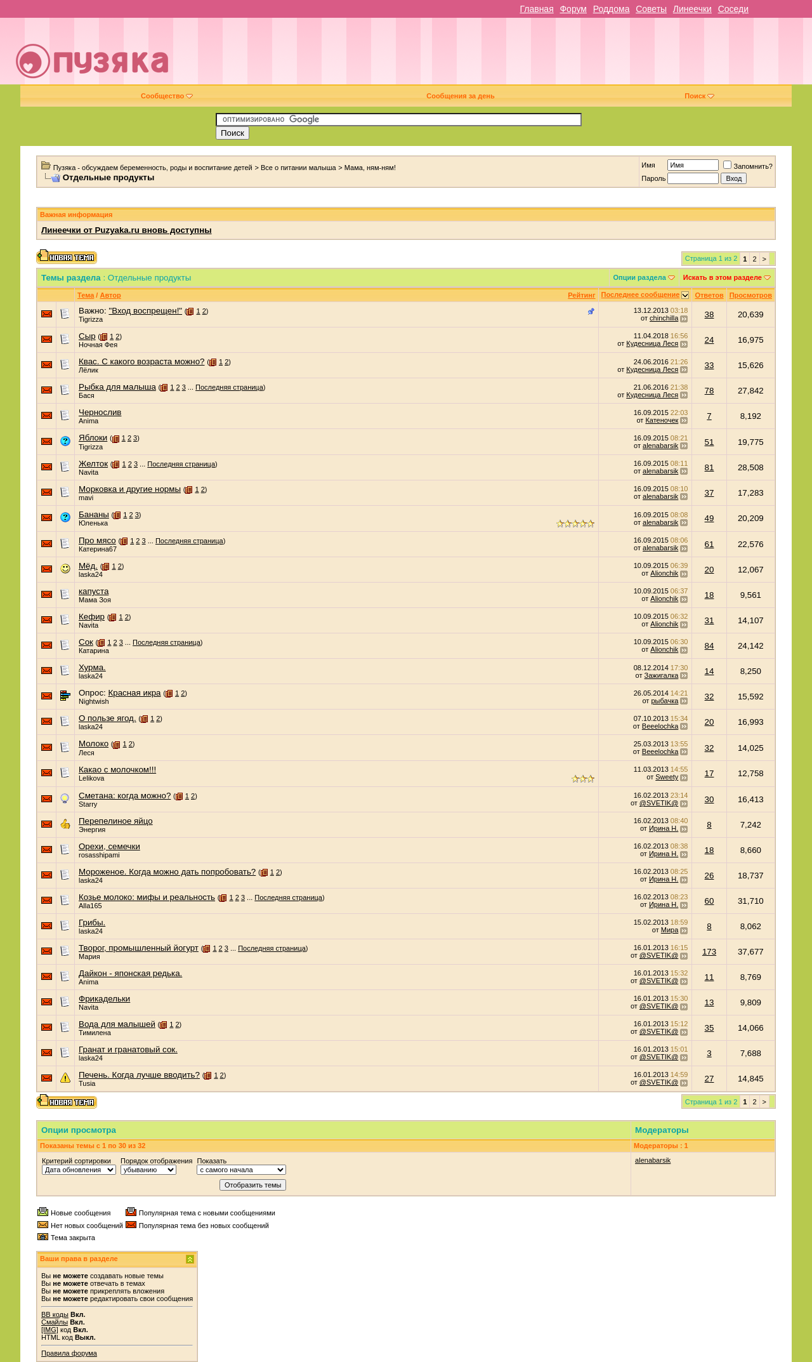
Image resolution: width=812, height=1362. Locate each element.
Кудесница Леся (652, 343)
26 (709, 875)
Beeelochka (660, 726)
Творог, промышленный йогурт (139, 948)
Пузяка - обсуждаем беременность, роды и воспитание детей (152, 167)
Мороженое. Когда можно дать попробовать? (167, 871)
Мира (670, 930)
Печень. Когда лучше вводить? (139, 1075)
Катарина (94, 650)
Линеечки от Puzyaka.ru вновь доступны (126, 230)
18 (709, 595)
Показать (211, 1161)
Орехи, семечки (109, 846)
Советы (651, 9)
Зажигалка (662, 675)
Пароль (653, 178)
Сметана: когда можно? (125, 795)
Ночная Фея (98, 344)
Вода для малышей (117, 1024)
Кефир (92, 616)
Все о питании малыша (298, 167)
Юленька (93, 523)
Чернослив (100, 412)
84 (709, 646)
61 (709, 544)
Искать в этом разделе (722, 277)
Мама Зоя (95, 600)
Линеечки (692, 9)
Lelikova (91, 778)
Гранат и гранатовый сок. (128, 1049)
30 (709, 799)
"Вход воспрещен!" (145, 310)
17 (709, 773)
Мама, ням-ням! (370, 167)
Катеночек (661, 420)
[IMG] (49, 1329)
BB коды (55, 1314)
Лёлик (88, 370)
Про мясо (97, 540)
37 (709, 493)
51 (709, 442)
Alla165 (90, 905)
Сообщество (167, 96)
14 (709, 671)
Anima (88, 421)
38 (709, 314)
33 (709, 365)
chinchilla (664, 318)
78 (709, 390)
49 (709, 518)
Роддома (611, 9)
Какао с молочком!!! (117, 769)
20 (709, 569)
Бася (87, 395)
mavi (86, 497)
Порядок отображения (156, 1161)
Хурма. (92, 667)
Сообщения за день (460, 96)
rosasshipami (99, 855)
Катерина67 (98, 549)
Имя (648, 165)
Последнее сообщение (640, 294)
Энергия (92, 829)
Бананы (94, 514)
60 (709, 901)
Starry (88, 804)
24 (709, 340)
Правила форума (69, 1353)
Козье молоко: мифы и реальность (147, 897)
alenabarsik (660, 445)
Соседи (733, 9)
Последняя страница (229, 387)
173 (709, 951)
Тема (85, 295)
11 (709, 977)
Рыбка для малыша (117, 387)
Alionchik (664, 573)
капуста (93, 591)
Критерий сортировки (76, 1161)
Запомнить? (748, 166)
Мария (89, 956)
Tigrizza (91, 319)
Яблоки (93, 437)
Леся (87, 753)
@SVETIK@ (658, 803)
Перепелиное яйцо (116, 821)
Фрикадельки (104, 998)
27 (709, 1078)
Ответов (709, 295)
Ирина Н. (663, 828)
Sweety (666, 777)
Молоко (93, 743)
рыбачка (664, 700)
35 (709, 1028)
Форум (573, 9)
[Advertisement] (496, 55)
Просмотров (751, 295)
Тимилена (95, 1032)
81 (709, 467)
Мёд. (88, 566)
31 (709, 620)
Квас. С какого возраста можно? (142, 361)
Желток (93, 463)
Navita (88, 472)
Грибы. (92, 922)
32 (709, 696)
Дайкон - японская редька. (130, 973)
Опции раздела (639, 277)
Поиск (699, 96)
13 (709, 1002)
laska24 (91, 574)
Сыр (87, 336)
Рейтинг (581, 295)
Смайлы (54, 1322)
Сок (86, 642)
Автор (110, 295)
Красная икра (134, 693)
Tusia (87, 1083)
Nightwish (94, 701)
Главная (536, 9)
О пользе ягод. (107, 718)
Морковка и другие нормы (130, 489)
